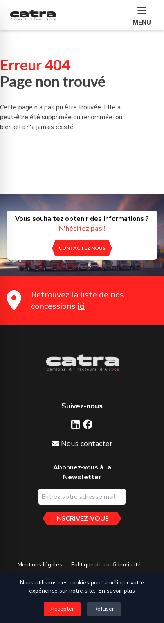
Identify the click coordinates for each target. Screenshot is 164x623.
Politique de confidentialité (106, 565)
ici (81, 306)
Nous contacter (82, 444)
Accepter (62, 609)
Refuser (104, 609)
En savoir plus (117, 591)
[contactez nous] (82, 248)
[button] (141, 16)
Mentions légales (40, 565)
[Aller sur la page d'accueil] (82, 362)
